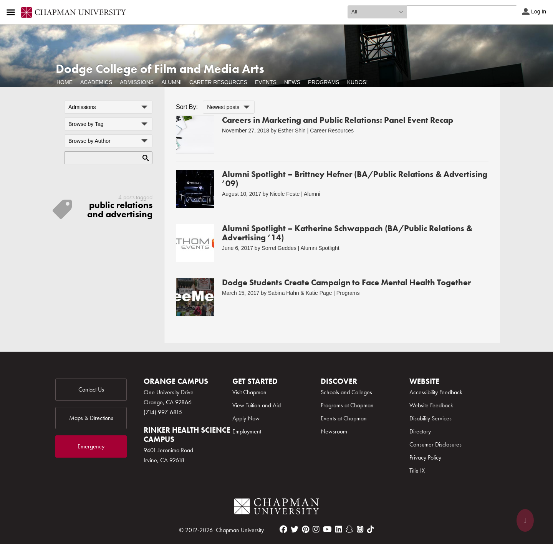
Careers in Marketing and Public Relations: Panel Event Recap (337, 120)
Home (64, 82)
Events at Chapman (344, 418)
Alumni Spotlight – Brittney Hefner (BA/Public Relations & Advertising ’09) (354, 179)
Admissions (137, 82)
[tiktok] (370, 529)
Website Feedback (431, 405)
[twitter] (294, 529)
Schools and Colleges (346, 392)
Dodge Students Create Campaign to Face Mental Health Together (346, 282)
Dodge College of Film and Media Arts (160, 69)
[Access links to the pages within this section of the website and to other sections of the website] (12, 12)
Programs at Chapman (347, 405)
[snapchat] (349, 529)
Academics (96, 82)
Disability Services (430, 418)
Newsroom (334, 431)
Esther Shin (292, 130)
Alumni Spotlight (319, 248)
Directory (420, 431)
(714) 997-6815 (163, 412)
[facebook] (283, 529)
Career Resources (218, 82)
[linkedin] (338, 529)
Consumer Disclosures (435, 444)
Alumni (171, 82)
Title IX (417, 470)
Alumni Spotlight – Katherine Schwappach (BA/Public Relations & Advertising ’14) (347, 233)
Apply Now (246, 418)
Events (265, 82)
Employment (246, 431)
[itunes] (360, 529)
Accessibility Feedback (435, 392)
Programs (323, 82)
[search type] (377, 11)
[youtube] (327, 529)
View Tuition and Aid (256, 405)
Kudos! (357, 82)
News (292, 82)
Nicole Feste (285, 194)
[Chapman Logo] (276, 507)
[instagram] (316, 529)
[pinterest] (305, 529)
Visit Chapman (249, 392)
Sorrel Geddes (279, 248)
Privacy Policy (425, 457)
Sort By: (187, 107)
